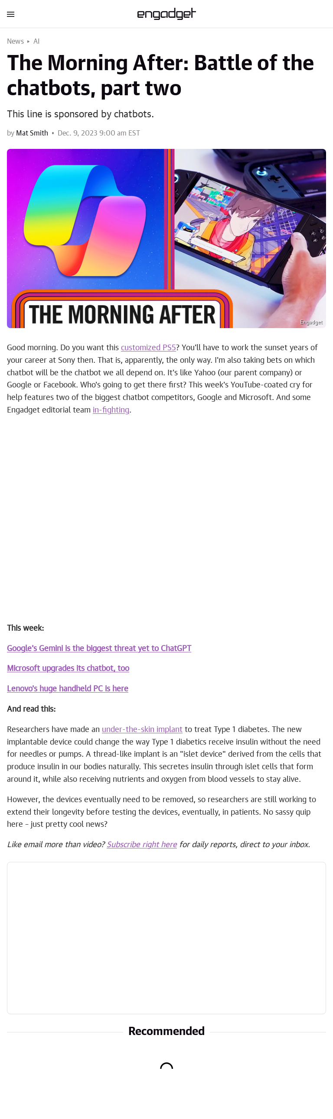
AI (36, 41)
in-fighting (111, 410)
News (15, 41)
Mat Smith (32, 133)
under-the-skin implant (142, 730)
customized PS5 (148, 348)
